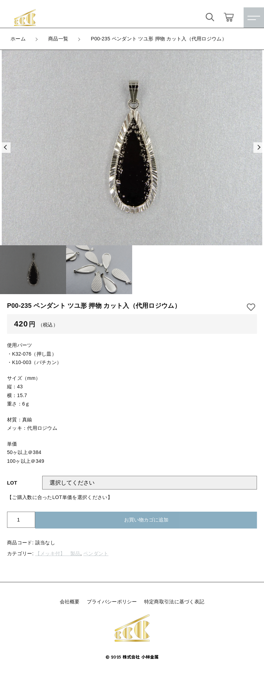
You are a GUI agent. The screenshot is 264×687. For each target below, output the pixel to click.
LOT (12, 483)
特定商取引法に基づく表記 (174, 601)
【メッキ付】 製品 (58, 553)
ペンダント (96, 553)
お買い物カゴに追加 (146, 520)
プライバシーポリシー (112, 601)
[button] (5, 147)
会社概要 (70, 601)
